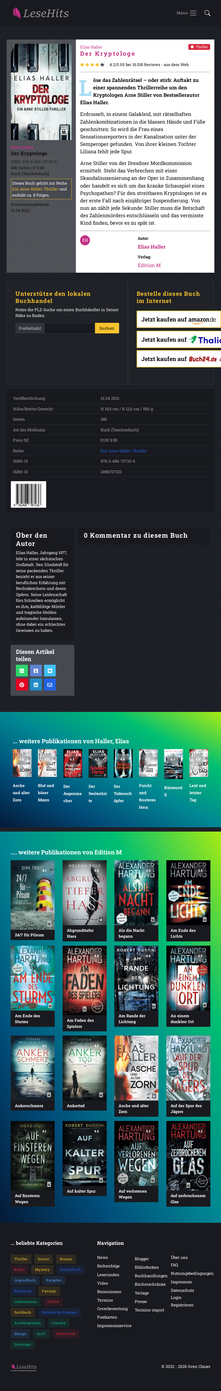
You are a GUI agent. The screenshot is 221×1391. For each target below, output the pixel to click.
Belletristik (66, 1335)
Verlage (142, 1295)
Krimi (19, 1271)
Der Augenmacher (72, 796)
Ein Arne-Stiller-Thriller (35, 191)
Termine (105, 1302)
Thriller (199, 49)
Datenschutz (182, 1292)
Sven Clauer (199, 1368)
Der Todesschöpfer (123, 796)
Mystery (42, 1271)
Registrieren (182, 1307)
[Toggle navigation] (187, 14)
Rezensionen (109, 1293)
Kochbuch (23, 1293)
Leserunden (108, 1276)
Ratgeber (54, 1282)
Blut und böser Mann (46, 795)
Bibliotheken (147, 1269)
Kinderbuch (70, 1271)
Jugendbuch (25, 1282)
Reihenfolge (108, 1268)
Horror (43, 1261)
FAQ (174, 1267)
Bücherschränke (150, 1286)
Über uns (179, 1259)
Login (176, 1299)
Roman (66, 1261)
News (102, 1259)
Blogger (142, 1260)
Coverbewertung (112, 1310)
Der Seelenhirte (97, 796)
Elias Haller (152, 249)
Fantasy (49, 1293)
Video (102, 1285)
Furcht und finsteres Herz (147, 798)
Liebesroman (25, 1303)
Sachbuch (22, 1314)
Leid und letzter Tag (197, 795)
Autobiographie (27, 1325)
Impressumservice (114, 1327)
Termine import (149, 1312)
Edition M (149, 267)
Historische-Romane (59, 1314)
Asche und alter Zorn (21, 795)
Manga (20, 1335)
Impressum (181, 1283)
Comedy (58, 1325)
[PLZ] (69, 330)
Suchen (107, 330)
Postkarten (107, 1319)
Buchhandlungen (151, 1277)
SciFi (41, 1335)
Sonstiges (22, 1346)
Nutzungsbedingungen (192, 1275)
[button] (205, 14)
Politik (53, 1303)
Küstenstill (173, 793)
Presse (141, 1303)
